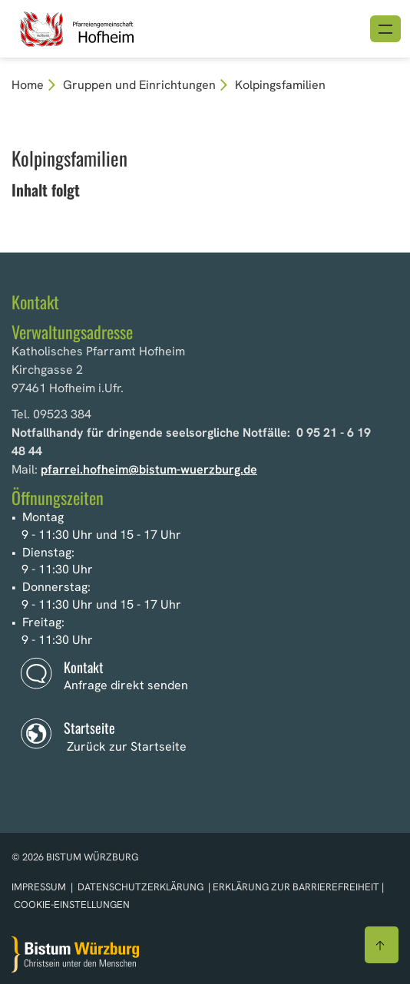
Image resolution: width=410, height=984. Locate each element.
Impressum (40, 886)
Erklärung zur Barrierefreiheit (296, 886)
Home (28, 85)
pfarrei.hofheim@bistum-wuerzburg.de (149, 469)
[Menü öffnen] (385, 28)
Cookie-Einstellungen (72, 904)
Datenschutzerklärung (140, 886)
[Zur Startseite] (75, 954)
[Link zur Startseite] (105, 27)
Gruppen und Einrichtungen (139, 85)
